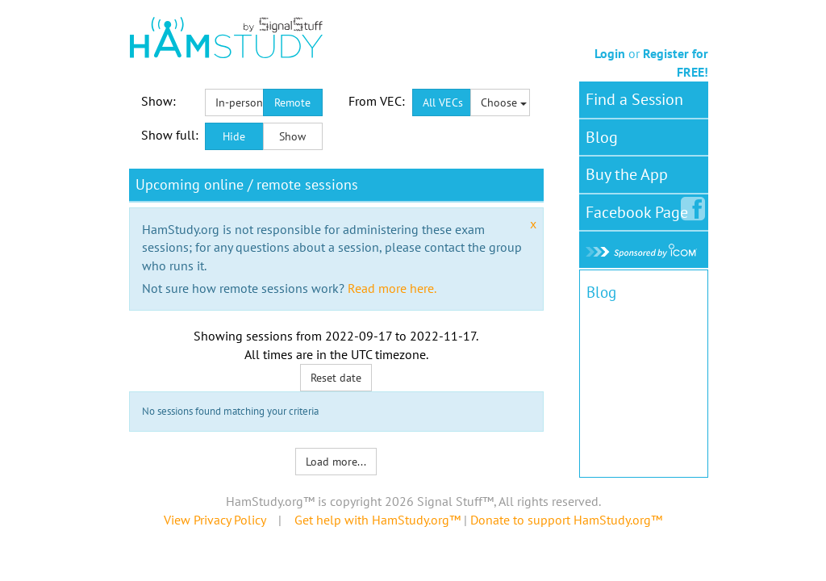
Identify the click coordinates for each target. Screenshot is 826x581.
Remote (292, 102)
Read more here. (392, 288)
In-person (239, 102)
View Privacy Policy (214, 520)
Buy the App (627, 174)
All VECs (443, 102)
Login (609, 53)
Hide (234, 136)
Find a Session (634, 99)
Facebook (640, 209)
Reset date (336, 377)
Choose (504, 102)
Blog (602, 137)
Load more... (336, 461)
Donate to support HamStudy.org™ (566, 520)
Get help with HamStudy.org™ (377, 520)
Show (292, 136)
